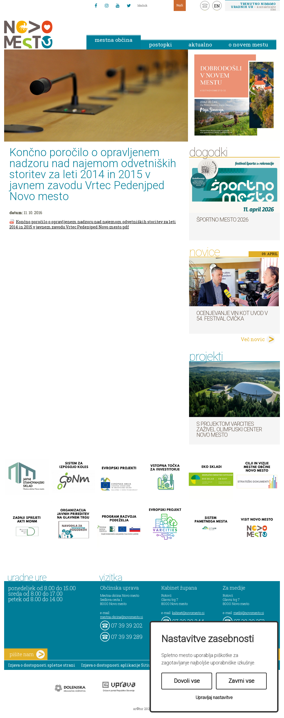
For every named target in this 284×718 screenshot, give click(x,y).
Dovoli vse (187, 681)
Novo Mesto (41, 34)
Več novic (253, 339)
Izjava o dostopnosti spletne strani (41, 665)
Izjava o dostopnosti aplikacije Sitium (118, 665)
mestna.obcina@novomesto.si (121, 617)
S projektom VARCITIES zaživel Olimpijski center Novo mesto (229, 429)
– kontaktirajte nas (253, 6)
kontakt (205, 5)
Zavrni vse (241, 681)
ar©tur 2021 (142, 708)
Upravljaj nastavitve (214, 697)
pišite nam (27, 654)
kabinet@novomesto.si (188, 613)
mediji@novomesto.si (249, 613)
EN (217, 6)
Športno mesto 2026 (222, 219)
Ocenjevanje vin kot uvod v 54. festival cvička (232, 316)
